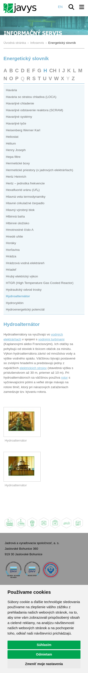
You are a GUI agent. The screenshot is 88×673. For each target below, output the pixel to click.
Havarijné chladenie (20, 103)
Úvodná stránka (15, 43)
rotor (64, 377)
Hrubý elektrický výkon (22, 276)
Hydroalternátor (18, 296)
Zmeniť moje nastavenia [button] (44, 664)
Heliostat (12, 136)
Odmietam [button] (44, 654)
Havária (11, 90)
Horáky (11, 243)
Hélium (11, 143)
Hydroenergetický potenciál (25, 309)
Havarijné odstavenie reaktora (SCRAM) (34, 110)
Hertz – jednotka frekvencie (25, 183)
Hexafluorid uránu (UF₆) (23, 190)
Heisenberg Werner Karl (23, 130)
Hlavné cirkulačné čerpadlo (25, 203)
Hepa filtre (13, 157)
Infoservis (37, 43)
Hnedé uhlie (14, 236)
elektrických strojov (32, 368)
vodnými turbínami (51, 339)
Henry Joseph (16, 150)
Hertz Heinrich (16, 176)
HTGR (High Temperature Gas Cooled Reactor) (39, 283)
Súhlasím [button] (44, 645)
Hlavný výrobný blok (20, 210)
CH (53, 70)
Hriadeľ (11, 269)
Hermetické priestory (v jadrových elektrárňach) (39, 170)
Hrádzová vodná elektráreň (25, 263)
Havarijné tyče (16, 123)
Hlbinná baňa (15, 216)
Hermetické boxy (18, 163)
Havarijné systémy (19, 116)
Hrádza (11, 256)
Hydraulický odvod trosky (24, 289)
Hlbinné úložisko (17, 223)
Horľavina (13, 250)
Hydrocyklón (14, 303)
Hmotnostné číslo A (20, 229)
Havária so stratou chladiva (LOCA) (31, 97)
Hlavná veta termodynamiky (26, 196)
